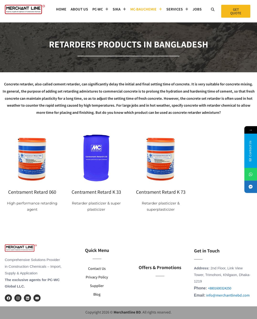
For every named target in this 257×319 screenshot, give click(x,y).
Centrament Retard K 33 (96, 192)
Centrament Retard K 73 (160, 192)
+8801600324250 (219, 288)
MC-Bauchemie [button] (146, 9)
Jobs (197, 9)
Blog (96, 294)
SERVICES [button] (177, 9)
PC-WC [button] (100, 9)
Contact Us (97, 268)
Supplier (97, 285)
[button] (100, 9)
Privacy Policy (97, 277)
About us (79, 9)
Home (61, 9)
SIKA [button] (119, 9)
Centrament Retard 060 (32, 192)
